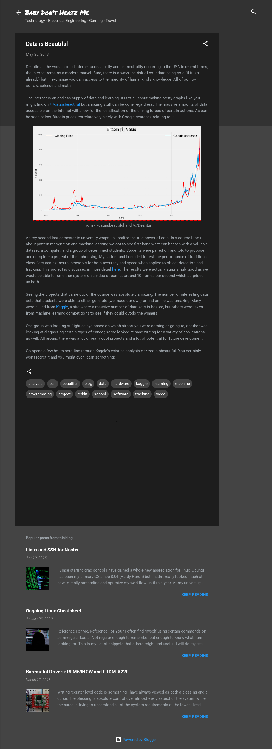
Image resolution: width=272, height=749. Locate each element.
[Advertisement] (240, 111)
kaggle (142, 383)
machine (182, 383)
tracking (142, 394)
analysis (35, 383)
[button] (205, 44)
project (64, 394)
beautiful (70, 383)
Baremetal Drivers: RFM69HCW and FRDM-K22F (77, 671)
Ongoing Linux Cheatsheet (53, 610)
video (161, 394)
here (116, 269)
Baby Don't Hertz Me (57, 12)
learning (161, 383)
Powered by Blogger (136, 739)
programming (40, 394)
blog (88, 383)
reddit (82, 394)
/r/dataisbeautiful (65, 104)
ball (52, 383)
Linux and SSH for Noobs (52, 549)
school (100, 394)
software (120, 394)
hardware (121, 383)
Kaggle (62, 307)
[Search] (253, 12)
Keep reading (195, 594)
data (102, 383)
